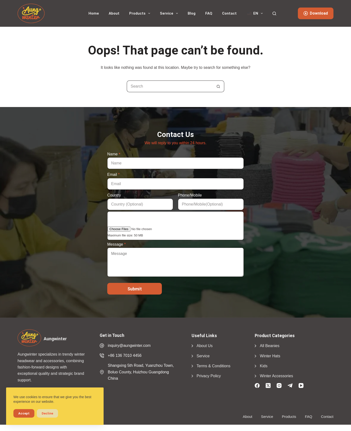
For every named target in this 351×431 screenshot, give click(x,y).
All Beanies (269, 346)
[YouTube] (301, 385)
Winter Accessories (276, 376)
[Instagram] (279, 385)
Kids (263, 366)
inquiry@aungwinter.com (129, 345)
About (114, 13)
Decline (47, 413)
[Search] (274, 13)
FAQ (208, 13)
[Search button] (218, 86)
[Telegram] (290, 385)
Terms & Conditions (214, 366)
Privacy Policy (209, 376)
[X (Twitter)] (268, 385)
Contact (229, 13)
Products (140, 13)
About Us (205, 346)
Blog (191, 13)
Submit (134, 288)
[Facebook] (257, 385)
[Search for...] (170, 86)
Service (170, 13)
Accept (23, 413)
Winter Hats (270, 356)
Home (93, 13)
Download (315, 13)
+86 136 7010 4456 (124, 355)
